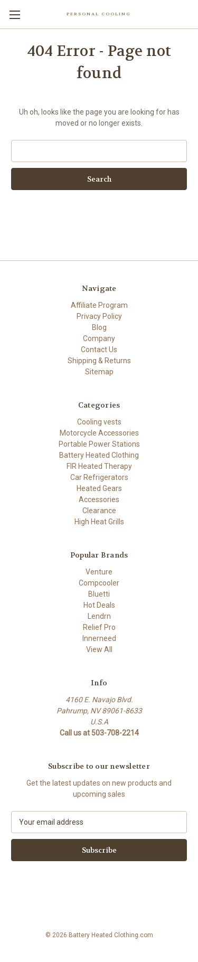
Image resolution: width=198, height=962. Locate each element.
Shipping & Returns (99, 360)
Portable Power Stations (99, 444)
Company (99, 338)
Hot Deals (99, 605)
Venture (99, 572)
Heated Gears (99, 488)
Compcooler (99, 583)
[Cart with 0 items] (192, 13)
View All (99, 649)
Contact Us (99, 349)
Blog (99, 327)
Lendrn (99, 616)
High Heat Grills (99, 521)
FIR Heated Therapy (99, 466)
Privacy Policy (99, 316)
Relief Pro (99, 627)
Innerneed (99, 638)
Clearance (99, 510)
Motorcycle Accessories (99, 433)
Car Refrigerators (99, 477)
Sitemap (99, 371)
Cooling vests (99, 422)
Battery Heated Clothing (99, 455)
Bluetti (99, 594)
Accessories (99, 499)
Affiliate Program (99, 305)
